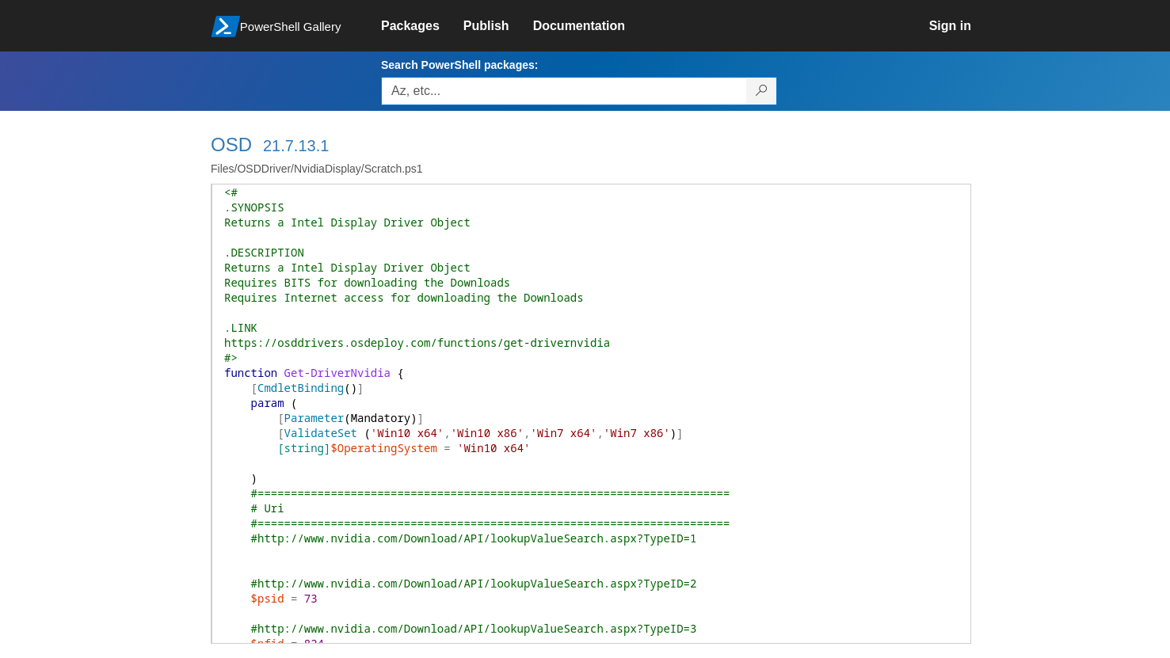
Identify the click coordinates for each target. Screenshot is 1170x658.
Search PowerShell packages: (459, 65)
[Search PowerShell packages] (761, 91)
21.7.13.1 (296, 145)
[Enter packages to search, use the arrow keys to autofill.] (564, 91)
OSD (231, 144)
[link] (422, 26)
